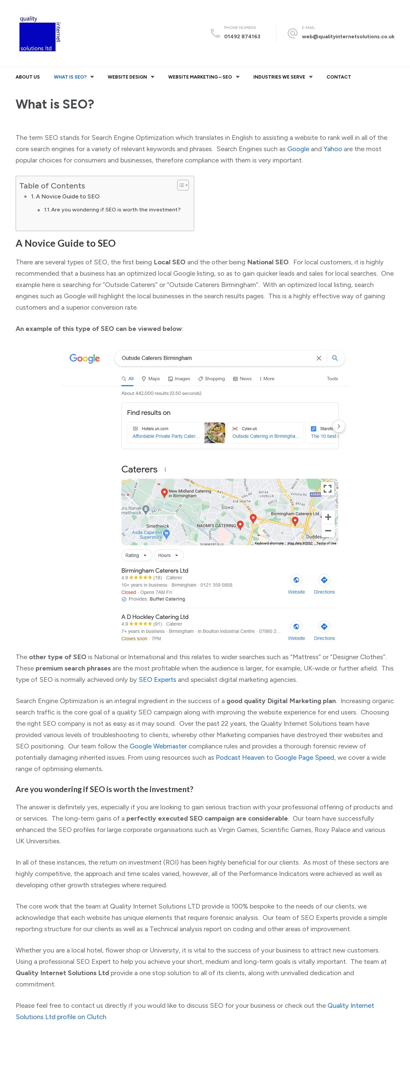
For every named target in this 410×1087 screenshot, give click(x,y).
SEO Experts (157, 679)
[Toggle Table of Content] (179, 185)
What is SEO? (70, 77)
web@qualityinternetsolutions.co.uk (348, 36)
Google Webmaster (158, 746)
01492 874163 (242, 36)
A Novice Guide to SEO (68, 196)
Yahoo (333, 149)
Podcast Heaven (240, 757)
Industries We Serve (279, 77)
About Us (28, 77)
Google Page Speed (304, 757)
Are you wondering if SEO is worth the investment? (116, 209)
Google (298, 149)
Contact (339, 77)
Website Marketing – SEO (200, 77)
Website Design (127, 77)
